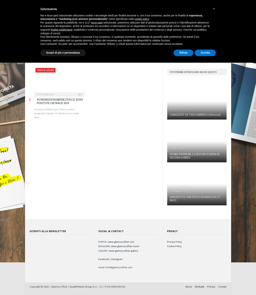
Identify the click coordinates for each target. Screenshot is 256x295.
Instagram (117, 259)
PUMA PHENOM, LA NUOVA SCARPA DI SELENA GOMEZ (195, 156)
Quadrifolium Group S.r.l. (83, 286)
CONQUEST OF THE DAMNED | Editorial (195, 114)
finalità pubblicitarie (61, 29)
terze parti (97, 22)
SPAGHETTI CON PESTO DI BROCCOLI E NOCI (195, 198)
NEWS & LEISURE (45, 70)
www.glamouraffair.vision (125, 246)
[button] (214, 9)
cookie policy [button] (141, 18)
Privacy (211, 286)
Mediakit (199, 286)
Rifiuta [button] (183, 52)
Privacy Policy (174, 241)
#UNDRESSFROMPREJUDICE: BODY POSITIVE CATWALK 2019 (60, 101)
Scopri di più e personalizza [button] (63, 52)
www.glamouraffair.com (121, 241)
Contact (222, 286)
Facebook (103, 259)
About (188, 286)
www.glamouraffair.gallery (123, 250)
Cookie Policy (174, 246)
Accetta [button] (205, 52)
